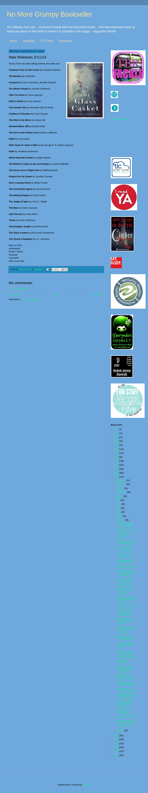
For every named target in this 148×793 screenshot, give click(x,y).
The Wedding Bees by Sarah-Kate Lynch (126, 696)
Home (13, 40)
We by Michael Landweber (122, 711)
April (118, 512)
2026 (116, 429)
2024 (116, 437)
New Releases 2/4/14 (125, 717)
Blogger (86, 785)
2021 (116, 449)
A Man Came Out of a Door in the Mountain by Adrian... (125, 533)
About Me (28, 40)
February (120, 520)
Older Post (98, 294)
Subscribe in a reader (120, 119)
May (118, 508)
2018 (116, 461)
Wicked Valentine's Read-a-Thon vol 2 (125, 677)
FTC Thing (46, 40)
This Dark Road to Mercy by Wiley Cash (124, 645)
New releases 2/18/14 (125, 606)
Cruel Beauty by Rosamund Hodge (125, 689)
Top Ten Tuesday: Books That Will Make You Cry (124, 704)
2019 (116, 457)
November (121, 484)
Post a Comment (20, 288)
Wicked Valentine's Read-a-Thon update (124, 621)
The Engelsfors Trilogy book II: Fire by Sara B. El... (126, 630)
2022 (116, 445)
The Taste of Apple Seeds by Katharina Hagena (126, 599)
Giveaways (65, 40)
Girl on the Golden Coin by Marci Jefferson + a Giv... (125, 582)
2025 (116, 433)
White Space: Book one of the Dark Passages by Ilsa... (125, 654)
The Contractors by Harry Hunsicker (124, 524)
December (121, 480)
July (118, 500)
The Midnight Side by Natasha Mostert (125, 683)
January (120, 730)
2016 (116, 469)
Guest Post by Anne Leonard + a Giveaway (125, 591)
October (120, 488)
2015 (116, 473)
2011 (116, 743)
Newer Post (15, 294)
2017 (116, 465)
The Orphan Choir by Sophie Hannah (125, 542)
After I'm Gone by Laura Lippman (124, 548)
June (118, 504)
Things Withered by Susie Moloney (124, 561)
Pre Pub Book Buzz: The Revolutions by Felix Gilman (126, 573)
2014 (116, 477)
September (121, 492)
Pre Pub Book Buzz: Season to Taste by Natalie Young (126, 723)
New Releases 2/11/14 (122, 661)
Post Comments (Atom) (31, 299)
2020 (116, 453)
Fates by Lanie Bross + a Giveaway (125, 637)
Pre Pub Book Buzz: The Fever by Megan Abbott (125, 612)
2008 (116, 755)
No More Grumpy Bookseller (49, 14)
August (119, 496)
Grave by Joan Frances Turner (124, 555)
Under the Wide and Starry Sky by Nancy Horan (125, 669)
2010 (116, 747)
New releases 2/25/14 (125, 567)
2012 (116, 739)
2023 (116, 441)
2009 (116, 751)
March (119, 516)
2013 (116, 735)
